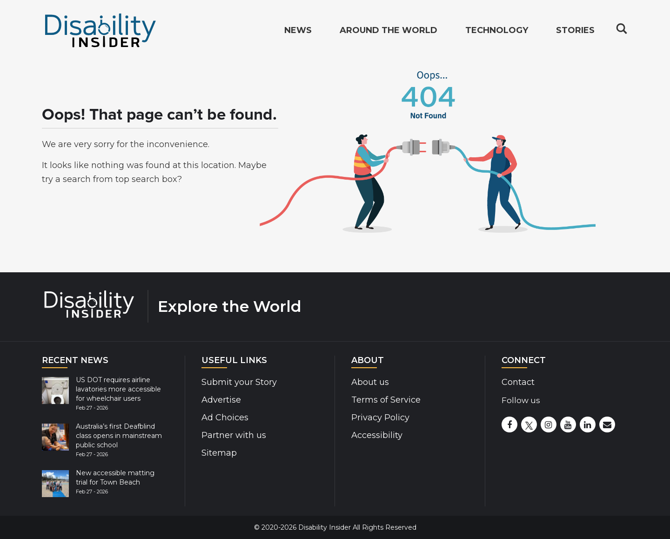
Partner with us (233, 435)
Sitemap (219, 453)
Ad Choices (224, 417)
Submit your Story (239, 382)
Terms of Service (386, 400)
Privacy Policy (380, 417)
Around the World (388, 31)
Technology (496, 31)
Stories (575, 31)
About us (370, 382)
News (298, 31)
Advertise (221, 400)
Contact (518, 382)
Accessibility (376, 435)
